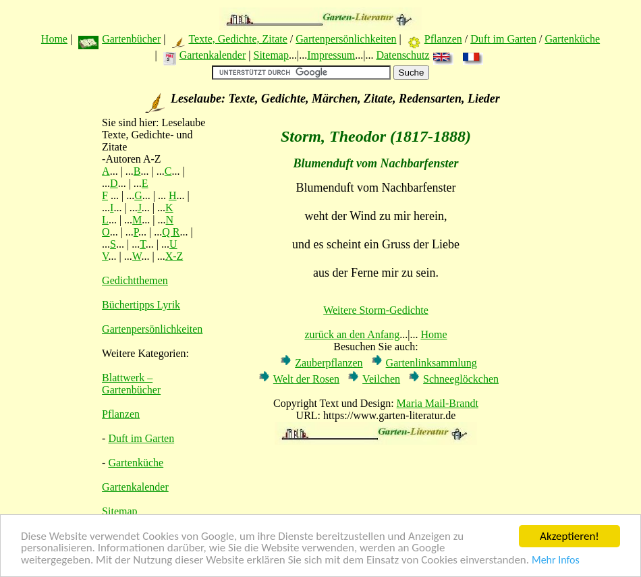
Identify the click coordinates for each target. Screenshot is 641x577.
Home (54, 39)
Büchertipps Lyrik (141, 304)
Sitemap (270, 55)
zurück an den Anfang (351, 334)
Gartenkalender (212, 55)
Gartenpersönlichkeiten (346, 39)
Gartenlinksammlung (431, 362)
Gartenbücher (131, 39)
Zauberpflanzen (328, 362)
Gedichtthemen (135, 280)
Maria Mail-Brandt (437, 403)
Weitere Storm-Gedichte (375, 310)
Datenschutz (402, 55)
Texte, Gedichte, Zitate (237, 39)
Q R (170, 232)
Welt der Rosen (306, 379)
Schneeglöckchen (461, 379)
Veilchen (381, 379)
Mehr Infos (556, 560)
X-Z (174, 256)
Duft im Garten (503, 39)
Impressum (331, 55)
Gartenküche (572, 39)
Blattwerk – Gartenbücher (131, 383)
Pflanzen (443, 39)
